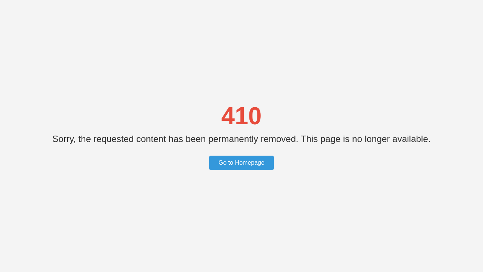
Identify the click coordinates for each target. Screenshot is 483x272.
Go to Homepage (241, 162)
